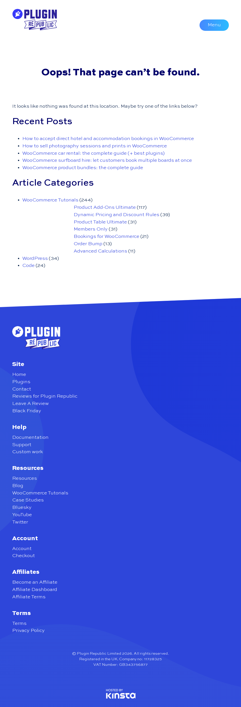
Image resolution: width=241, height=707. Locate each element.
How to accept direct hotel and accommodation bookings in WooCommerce (108, 138)
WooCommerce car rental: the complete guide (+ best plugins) (93, 153)
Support (21, 444)
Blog (17, 485)
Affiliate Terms (29, 597)
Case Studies (28, 500)
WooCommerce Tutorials (50, 200)
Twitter (20, 522)
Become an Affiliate (34, 582)
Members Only (91, 229)
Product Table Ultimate (100, 222)
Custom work (27, 451)
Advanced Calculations (100, 251)
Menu (214, 24)
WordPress (35, 258)
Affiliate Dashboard (34, 589)
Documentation (30, 437)
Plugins (21, 381)
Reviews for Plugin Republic (44, 396)
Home (19, 374)
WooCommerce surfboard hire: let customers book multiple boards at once (107, 160)
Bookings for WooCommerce (106, 236)
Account (22, 548)
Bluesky (22, 507)
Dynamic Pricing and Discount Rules (116, 214)
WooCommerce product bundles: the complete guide (82, 167)
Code (28, 265)
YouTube (22, 514)
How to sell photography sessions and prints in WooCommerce (94, 146)
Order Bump (88, 243)
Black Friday (26, 410)
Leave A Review (30, 403)
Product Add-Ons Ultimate (105, 207)
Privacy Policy (28, 630)
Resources (24, 478)
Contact (21, 389)
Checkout (23, 555)
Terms (19, 623)
